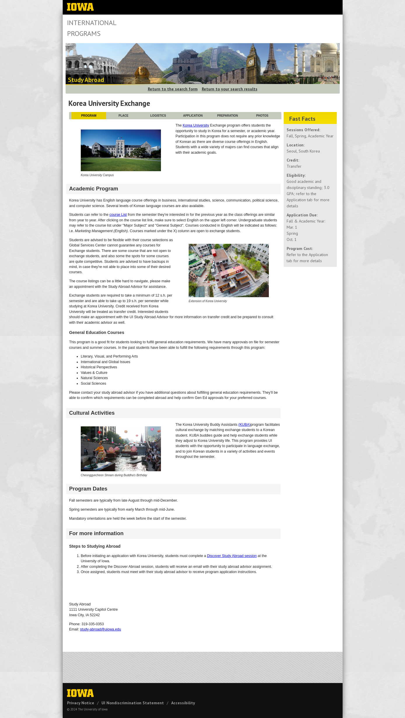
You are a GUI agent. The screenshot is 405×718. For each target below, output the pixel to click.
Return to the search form (173, 89)
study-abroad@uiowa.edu (100, 629)
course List (118, 215)
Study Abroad (86, 80)
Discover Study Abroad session (232, 556)
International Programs (91, 28)
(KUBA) (245, 425)
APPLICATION (193, 115)
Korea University (196, 125)
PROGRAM (88, 115)
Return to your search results (229, 89)
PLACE (124, 115)
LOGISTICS (158, 115)
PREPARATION (227, 115)
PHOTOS (262, 115)
